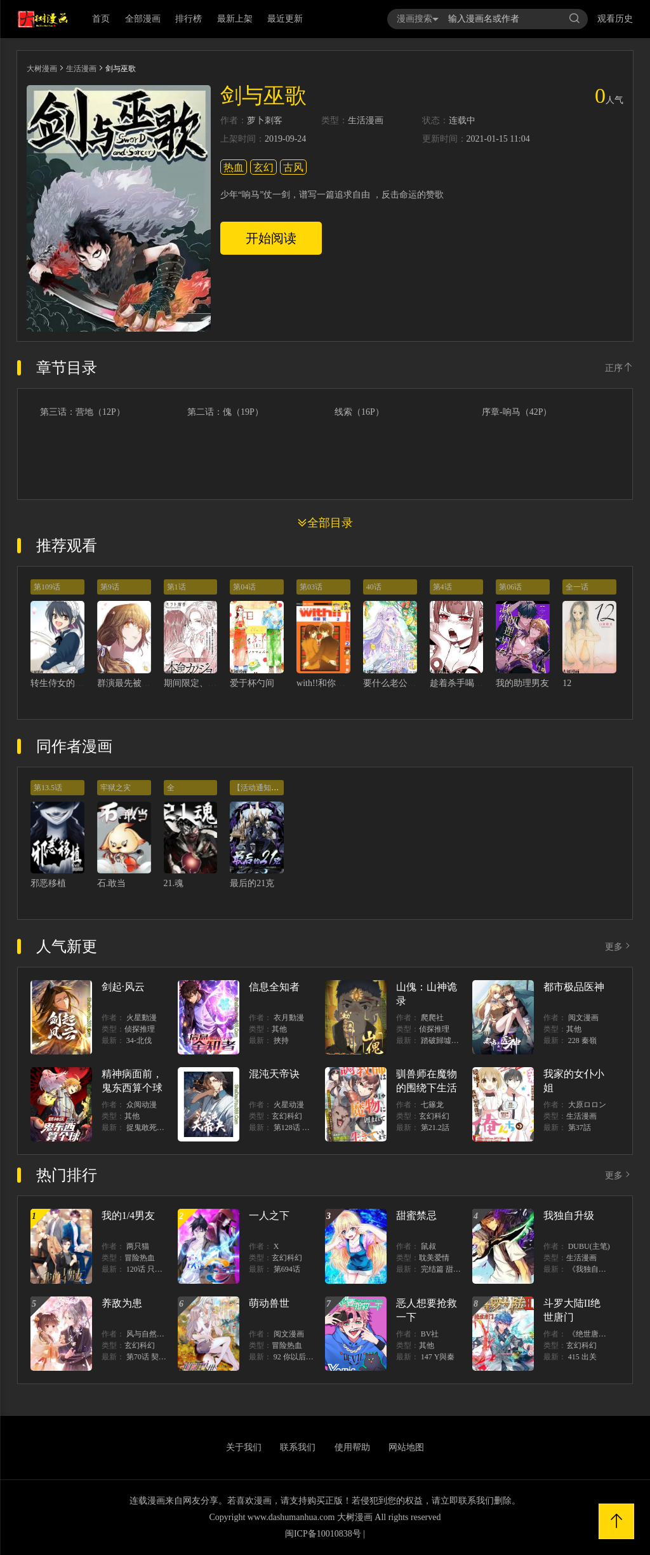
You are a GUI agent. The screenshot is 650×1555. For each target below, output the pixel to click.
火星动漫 (289, 1104)
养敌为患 (122, 1303)
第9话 (109, 586)
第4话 (442, 586)
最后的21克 (252, 883)
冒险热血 (139, 1257)
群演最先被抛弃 (128, 683)
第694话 (287, 1269)
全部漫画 (143, 19)
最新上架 (235, 19)
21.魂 (174, 883)
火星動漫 (141, 1017)
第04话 (244, 586)
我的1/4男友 (128, 1215)
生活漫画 (81, 68)
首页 (101, 19)
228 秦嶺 (582, 1040)
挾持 (281, 1040)
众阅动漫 (141, 1104)
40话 (373, 586)
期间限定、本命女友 (204, 683)
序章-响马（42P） (517, 412)
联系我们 (297, 1447)
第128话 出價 (295, 1127)
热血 (233, 167)
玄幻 (263, 167)
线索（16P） (359, 412)
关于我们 (244, 1447)
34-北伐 (139, 1040)
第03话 (311, 586)
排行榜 (188, 19)
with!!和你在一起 (329, 683)
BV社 (430, 1333)
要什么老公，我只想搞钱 (412, 683)
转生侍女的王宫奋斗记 (74, 683)
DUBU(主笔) (589, 1246)
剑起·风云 (123, 986)
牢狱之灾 (115, 787)
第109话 (47, 586)
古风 (293, 167)
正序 (619, 368)
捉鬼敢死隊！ (149, 1127)
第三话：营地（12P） (82, 412)
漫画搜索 (418, 19)
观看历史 (615, 19)
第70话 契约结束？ (157, 1356)
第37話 (579, 1127)
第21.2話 (435, 1127)
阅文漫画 (583, 1017)
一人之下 (269, 1215)
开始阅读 (271, 238)
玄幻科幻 (287, 1116)
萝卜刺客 (264, 120)
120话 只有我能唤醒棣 (163, 1269)
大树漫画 (42, 68)
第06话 (510, 586)
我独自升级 (568, 1215)
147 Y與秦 (438, 1356)
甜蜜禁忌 (416, 1215)
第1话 (176, 586)
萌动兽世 (269, 1303)
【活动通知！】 (259, 787)
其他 (279, 1029)
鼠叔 (428, 1246)
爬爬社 (432, 1017)
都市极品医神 (573, 986)
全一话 (577, 586)
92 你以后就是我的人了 (313, 1356)
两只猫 (137, 1246)
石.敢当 (111, 883)
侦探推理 (139, 1029)
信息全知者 (274, 986)
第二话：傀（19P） (225, 412)
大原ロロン (587, 1104)
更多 (619, 947)
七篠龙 (432, 1104)
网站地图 (406, 1447)
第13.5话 (48, 787)
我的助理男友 (522, 683)
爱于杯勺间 (252, 683)
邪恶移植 (48, 883)
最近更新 (285, 19)
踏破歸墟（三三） (451, 1040)
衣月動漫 (289, 1017)
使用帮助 (352, 1447)
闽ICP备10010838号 (323, 1533)
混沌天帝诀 (274, 1073)
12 (566, 683)
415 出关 (582, 1356)
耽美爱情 (434, 1257)
